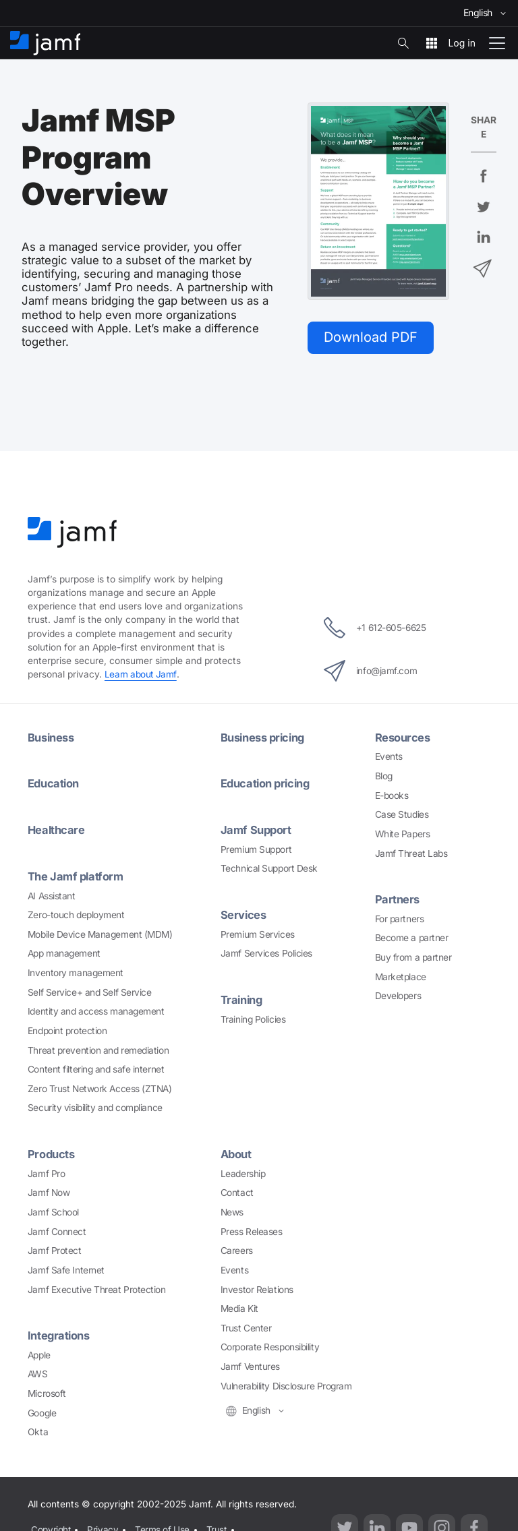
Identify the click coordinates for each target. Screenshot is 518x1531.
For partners (399, 918)
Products (51, 1153)
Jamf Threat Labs (411, 852)
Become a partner (412, 937)
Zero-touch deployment (76, 913)
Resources (402, 737)
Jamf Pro (46, 1171)
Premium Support (256, 848)
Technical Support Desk (269, 867)
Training (242, 998)
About (237, 1153)
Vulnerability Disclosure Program (286, 1384)
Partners (397, 899)
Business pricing (264, 737)
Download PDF (372, 337)
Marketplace (400, 976)
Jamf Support (257, 829)
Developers (398, 995)
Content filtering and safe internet (96, 1067)
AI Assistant (52, 894)
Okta (38, 1429)
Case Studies (402, 814)
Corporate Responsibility (270, 1345)
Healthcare (57, 829)
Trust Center (246, 1326)
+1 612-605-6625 (374, 627)
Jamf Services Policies (266, 952)
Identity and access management (96, 1009)
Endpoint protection (67, 1029)
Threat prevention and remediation (98, 1049)
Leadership (243, 1171)
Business (51, 737)
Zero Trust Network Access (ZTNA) (100, 1087)
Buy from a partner (413, 956)
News (232, 1210)
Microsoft (47, 1391)
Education (54, 783)
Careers (237, 1249)
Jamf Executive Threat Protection (97, 1287)
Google (42, 1411)
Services (243, 914)
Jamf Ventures (250, 1365)
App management (64, 952)
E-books (392, 795)
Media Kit (239, 1307)
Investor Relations (257, 1287)
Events (389, 756)
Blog (384, 776)
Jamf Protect (55, 1249)
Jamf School (53, 1210)
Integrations (59, 1334)
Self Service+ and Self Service (90, 991)
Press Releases (252, 1229)
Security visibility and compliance (95, 1107)
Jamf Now (48, 1191)
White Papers (402, 834)
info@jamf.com (368, 671)
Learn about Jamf (141, 674)
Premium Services (258, 933)
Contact (237, 1191)
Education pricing (267, 783)
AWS (38, 1372)
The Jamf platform (76, 875)
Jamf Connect (57, 1229)
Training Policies (253, 1017)
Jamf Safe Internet (66, 1268)
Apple (39, 1353)
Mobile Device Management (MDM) (100, 933)
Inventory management (75, 971)
